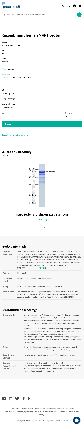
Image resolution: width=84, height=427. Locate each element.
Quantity (68, 113)
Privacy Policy (27, 409)
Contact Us (15, 409)
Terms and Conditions (55, 409)
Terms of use (40, 409)
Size (3, 113)
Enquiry (8, 124)
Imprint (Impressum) (25, 412)
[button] (76, 420)
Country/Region (8, 104)
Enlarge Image (42, 219)
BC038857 (41, 268)
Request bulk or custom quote (15, 135)
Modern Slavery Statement (45, 412)
